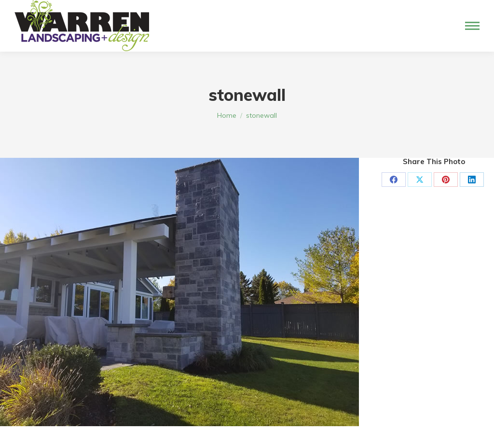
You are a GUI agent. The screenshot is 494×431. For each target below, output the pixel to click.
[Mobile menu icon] (472, 26)
